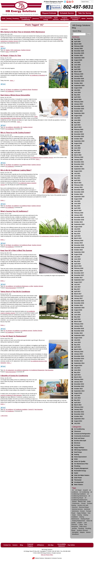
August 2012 (78, 421)
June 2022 (77, 148)
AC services (9, 330)
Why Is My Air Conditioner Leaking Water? (16, 170)
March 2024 (77, 99)
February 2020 (78, 213)
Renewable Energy (80, 470)
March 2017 (77, 294)
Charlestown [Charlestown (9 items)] (76, 503)
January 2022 (78, 159)
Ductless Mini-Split (80, 440)
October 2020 (78, 194)
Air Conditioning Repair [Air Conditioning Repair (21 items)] (80, 497)
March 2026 (77, 44)
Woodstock (35, 89)
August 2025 (78, 60)
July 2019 (77, 229)
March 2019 (77, 238)
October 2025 (78, 55)
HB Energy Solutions (80, 450)
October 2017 (78, 277)
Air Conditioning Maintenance (21, 286)
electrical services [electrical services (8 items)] (77, 509)
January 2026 (78, 48)
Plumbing (77, 466)
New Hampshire (49, 370)
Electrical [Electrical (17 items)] (75, 507)
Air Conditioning (10, 91)
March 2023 (77, 127)
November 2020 (79, 192)
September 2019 (79, 224)
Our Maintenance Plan (81, 464)
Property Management (81, 468)
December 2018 (79, 245)
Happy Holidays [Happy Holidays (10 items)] (81, 513)
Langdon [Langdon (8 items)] (79, 522)
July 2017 (77, 284)
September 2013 (79, 391)
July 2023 (77, 118)
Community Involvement (82, 436)
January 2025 (78, 76)
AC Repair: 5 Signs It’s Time (10, 55)
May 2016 (77, 317)
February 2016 (78, 324)
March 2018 (77, 266)
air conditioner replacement (22, 370)
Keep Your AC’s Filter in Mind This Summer (16, 250)
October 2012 (78, 416)
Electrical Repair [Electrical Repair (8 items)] (84, 507)
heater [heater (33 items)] (74, 515)
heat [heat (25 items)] (89, 513)
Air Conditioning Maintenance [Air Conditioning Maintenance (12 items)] (80, 495)
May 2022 (77, 150)
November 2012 (79, 414)
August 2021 (78, 171)
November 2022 (79, 136)
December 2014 (79, 356)
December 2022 (79, 134)
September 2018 (79, 252)
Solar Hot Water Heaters (81, 475)
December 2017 (79, 273)
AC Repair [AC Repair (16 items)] (78, 490)
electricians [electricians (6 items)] (75, 511)
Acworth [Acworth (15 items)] (85, 490)
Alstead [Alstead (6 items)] (74, 501)
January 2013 (78, 409)
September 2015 (79, 335)
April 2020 (77, 208)
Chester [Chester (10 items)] (83, 503)
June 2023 (77, 120)
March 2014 (77, 377)
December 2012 (79, 412)
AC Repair (8, 89)
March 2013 (77, 405)
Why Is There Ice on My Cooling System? (15, 132)
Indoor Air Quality (79, 461)
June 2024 (77, 92)
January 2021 (78, 187)
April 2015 (77, 347)
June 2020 (77, 203)
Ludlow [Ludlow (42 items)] (81, 524)
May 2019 (77, 233)
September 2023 (79, 113)
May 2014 (77, 372)
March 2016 (77, 321)
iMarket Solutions (39, 558)
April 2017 (77, 291)
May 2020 (77, 206)
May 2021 (77, 178)
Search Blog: (77, 31)
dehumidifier (17, 127)
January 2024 (78, 104)
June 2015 (77, 342)
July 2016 (77, 312)
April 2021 (77, 180)
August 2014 (78, 365)
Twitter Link (3, 48)
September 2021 (79, 169)
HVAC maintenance (15, 50)
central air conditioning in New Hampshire (11, 395)
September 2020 (79, 196)
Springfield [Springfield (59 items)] (75, 532)
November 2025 (79, 53)
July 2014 (77, 368)
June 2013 (77, 398)
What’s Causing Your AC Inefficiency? (14, 211)
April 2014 (77, 375)
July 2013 (77, 395)
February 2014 (78, 379)
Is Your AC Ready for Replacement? (13, 336)
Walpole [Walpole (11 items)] (82, 532)
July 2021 (77, 173)
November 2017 (79, 275)
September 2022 (79, 141)
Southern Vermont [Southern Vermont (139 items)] (82, 530)
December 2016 (79, 300)
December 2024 (79, 78)
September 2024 (79, 85)
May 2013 (77, 400)
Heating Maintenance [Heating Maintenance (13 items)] (77, 518)
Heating (8, 50)
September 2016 (79, 307)
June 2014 (77, 370)
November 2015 (79, 331)
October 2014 (78, 361)
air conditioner (15, 89)
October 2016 (78, 305)
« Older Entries (4, 29)
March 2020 (77, 210)
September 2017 (79, 280)
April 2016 (77, 319)
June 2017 (77, 287)
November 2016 (79, 303)
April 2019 (77, 236)
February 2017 (78, 296)
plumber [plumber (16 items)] (74, 528)
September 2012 (79, 418)
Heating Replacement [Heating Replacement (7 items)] (78, 520)
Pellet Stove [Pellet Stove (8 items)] (83, 526)
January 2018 (78, 270)
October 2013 (78, 388)
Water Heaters (78, 484)
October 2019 (78, 222)
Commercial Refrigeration (82, 433)
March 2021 (77, 182)
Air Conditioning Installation (20, 409)
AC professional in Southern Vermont (49, 236)
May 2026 (77, 39)
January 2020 (78, 215)
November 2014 (79, 358)
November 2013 (79, 386)
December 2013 (79, 384)
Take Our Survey (85, 13)
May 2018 (77, 261)
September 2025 (79, 58)
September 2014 (79, 363)
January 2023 (78, 132)
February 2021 (78, 185)
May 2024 (77, 95)
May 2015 (77, 344)
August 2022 (78, 143)
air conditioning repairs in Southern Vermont (41, 157)
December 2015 (79, 328)
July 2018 (77, 257)
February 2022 (78, 157)
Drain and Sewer (79, 438)
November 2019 (79, 219)
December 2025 (79, 51)
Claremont (77, 431)
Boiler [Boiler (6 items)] (89, 501)
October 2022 (78, 139)
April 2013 (77, 402)
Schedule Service (67, 13)
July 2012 (77, 423)
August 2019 (78, 226)
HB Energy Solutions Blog (81, 26)
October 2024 (78, 83)
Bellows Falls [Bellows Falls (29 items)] (82, 501)
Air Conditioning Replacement (37, 370)
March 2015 (77, 349)
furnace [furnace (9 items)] (82, 511)
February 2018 (78, 268)
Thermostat (77, 480)
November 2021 (79, 164)
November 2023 (79, 108)
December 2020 (79, 189)
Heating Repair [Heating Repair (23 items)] (85, 519)
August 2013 (78, 393)
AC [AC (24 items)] (73, 490)
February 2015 (78, 351)
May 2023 (77, 122)
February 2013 (78, 407)
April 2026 (77, 41)
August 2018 (78, 254)
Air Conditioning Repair (25, 89)
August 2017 (78, 282)
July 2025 (77, 62)
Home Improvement (11, 288)
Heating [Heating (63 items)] (79, 515)
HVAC (7, 51)
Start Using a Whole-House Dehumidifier (15, 95)
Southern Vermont (25, 50)
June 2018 (77, 259)
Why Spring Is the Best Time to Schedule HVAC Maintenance (22, 32)
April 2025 (77, 69)
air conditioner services (26, 330)
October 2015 (78, 333)
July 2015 (77, 340)
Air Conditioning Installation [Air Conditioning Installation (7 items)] (81, 493)
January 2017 (78, 298)
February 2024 (78, 101)
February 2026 (78, 46)
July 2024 (77, 90)
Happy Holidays (79, 447)
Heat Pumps (78, 452)
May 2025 (77, 67)
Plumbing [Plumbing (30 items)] (81, 528)
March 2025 (77, 71)
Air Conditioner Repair (25, 164)
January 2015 (78, 354)
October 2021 (78, 166)
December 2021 (79, 162)
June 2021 (77, 176)
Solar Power (78, 477)
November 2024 (79, 81)
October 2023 (78, 111)
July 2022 (77, 145)
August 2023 (78, 115)
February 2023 (78, 129)
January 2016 (78, 326)
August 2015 (78, 337)
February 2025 (78, 74)
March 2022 (77, 155)
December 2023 (79, 106)
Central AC (31, 409)
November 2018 (79, 247)
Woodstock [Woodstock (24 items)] (75, 534)
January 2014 (78, 381)
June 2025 (77, 64)
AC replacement (10, 370)
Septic (76, 473)
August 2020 (78, 199)
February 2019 (78, 240)
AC (4, 50)
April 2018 (77, 263)
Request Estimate (49, 13)
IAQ (21, 127)
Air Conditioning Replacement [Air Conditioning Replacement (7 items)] (79, 498)
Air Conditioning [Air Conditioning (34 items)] (84, 492)
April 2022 (77, 152)
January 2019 (78, 243)
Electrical (77, 443)
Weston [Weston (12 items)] (88, 532)
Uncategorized (78, 482)
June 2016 (77, 314)
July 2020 (77, 201)
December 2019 (79, 217)
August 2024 (78, 88)
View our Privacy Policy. (47, 554)
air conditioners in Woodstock (37, 75)
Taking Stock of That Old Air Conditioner (15, 291)
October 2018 (78, 250)
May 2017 (77, 289)
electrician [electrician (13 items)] (87, 509)
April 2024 (77, 97)
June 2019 (77, 231)
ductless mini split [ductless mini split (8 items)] (83, 505)
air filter (31, 286)
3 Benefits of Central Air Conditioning (14, 375)
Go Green (77, 445)
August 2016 (78, 310)
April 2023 (77, 125)
